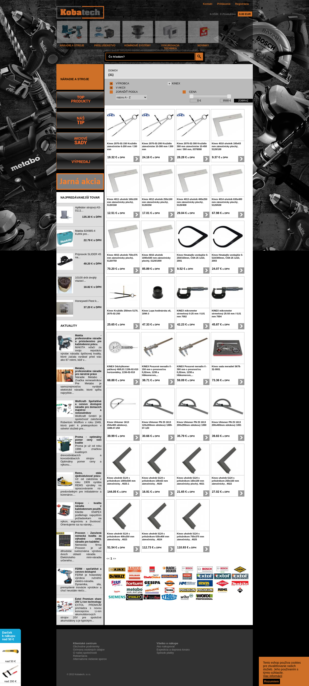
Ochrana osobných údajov (89, 649)
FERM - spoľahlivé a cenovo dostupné (88, 570)
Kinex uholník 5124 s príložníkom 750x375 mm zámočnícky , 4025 (190, 536)
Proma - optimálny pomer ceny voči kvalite (88, 439)
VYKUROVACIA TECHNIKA (170, 46)
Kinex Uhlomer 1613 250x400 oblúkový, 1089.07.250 (118, 425)
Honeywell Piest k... (87, 300)
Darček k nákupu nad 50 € (8, 637)
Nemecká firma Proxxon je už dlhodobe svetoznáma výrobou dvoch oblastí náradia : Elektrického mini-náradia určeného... (81, 552)
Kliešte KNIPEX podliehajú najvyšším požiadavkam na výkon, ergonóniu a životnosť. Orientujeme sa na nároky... (81, 518)
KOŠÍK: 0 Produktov (231, 14)
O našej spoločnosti (85, 652)
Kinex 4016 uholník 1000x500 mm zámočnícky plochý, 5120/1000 (156, 258)
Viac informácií (272, 676)
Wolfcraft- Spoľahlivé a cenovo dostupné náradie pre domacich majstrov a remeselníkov (88, 407)
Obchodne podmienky (86, 646)
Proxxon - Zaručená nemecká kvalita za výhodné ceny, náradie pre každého (88, 537)
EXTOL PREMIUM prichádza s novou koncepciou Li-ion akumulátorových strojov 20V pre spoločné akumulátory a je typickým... (81, 612)
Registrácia (242, 4)
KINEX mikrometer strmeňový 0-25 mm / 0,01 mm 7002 (191, 313)
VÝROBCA (119, 83)
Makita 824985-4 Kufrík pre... (85, 232)
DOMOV (113, 70)
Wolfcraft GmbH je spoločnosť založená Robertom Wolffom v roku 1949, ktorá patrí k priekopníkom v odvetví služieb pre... (81, 422)
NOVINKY (203, 44)
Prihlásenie (223, 4)
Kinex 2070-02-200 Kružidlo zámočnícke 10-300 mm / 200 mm (157, 146)
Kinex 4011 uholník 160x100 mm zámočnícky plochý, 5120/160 (122, 202)
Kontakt (207, 4)
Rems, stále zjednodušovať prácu (88, 474)
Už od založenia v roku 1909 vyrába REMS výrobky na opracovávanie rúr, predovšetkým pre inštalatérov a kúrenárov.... (81, 486)
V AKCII (118, 87)
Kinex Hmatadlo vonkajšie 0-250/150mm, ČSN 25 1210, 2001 (192, 258)
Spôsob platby (165, 652)
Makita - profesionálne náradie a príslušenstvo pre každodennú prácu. (88, 340)
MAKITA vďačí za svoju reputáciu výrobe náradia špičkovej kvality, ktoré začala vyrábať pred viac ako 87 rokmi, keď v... (81, 353)
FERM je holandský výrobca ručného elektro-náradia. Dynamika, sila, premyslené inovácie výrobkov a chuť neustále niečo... (81, 582)
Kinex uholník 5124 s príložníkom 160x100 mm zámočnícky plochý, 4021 (190, 481)
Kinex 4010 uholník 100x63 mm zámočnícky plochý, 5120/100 (226, 146)
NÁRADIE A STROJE (72, 44)
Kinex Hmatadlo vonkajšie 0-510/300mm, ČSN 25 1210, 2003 (227, 258)
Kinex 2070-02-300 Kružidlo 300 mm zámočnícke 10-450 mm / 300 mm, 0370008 (192, 146)
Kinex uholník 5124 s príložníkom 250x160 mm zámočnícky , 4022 (225, 481)
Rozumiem (271, 681)
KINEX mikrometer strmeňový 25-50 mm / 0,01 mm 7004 (226, 313)
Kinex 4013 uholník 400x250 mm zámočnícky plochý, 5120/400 (192, 202)
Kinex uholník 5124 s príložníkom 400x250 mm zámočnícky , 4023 (120, 536)
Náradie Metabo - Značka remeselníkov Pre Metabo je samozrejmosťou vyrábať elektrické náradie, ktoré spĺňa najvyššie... (81, 385)
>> (114, 558)
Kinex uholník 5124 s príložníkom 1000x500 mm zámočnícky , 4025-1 (121, 481)
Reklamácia (80, 655)
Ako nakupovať (166, 646)
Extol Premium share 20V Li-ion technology (88, 600)
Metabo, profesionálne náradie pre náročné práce (88, 371)
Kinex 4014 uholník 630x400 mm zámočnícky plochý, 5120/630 (227, 202)
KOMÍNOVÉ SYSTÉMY (137, 44)
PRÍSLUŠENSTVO (105, 44)
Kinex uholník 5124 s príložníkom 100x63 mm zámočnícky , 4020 (155, 481)
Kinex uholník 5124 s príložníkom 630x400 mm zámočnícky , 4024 (155, 536)
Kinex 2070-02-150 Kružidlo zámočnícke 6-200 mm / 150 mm (122, 146)
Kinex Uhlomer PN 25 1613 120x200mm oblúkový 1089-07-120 (157, 425)
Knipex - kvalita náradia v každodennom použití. (88, 506)
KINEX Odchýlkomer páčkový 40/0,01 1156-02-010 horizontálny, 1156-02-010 (122, 369)
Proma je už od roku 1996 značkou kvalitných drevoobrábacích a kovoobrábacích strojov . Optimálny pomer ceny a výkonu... (81, 455)
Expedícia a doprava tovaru (173, 649)
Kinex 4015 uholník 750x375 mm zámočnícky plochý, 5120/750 (122, 258)
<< (108, 558)
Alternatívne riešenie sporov (90, 659)
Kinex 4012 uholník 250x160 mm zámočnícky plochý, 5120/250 (157, 202)
